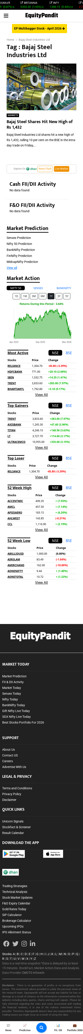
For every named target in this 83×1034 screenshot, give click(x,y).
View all (12, 268)
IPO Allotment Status (16, 932)
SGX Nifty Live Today (16, 716)
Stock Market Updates (17, 897)
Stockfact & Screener (16, 827)
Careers (7, 761)
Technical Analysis (14, 892)
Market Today (11, 688)
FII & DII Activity (13, 682)
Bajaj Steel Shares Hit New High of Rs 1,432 (40, 124)
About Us (8, 749)
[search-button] (41, 1028)
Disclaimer (9, 800)
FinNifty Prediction (19, 256)
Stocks (7, 954)
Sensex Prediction (19, 238)
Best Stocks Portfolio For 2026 (23, 722)
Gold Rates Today (14, 909)
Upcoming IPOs (12, 926)
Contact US (10, 755)
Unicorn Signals (12, 821)
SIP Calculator (12, 915)
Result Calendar (13, 833)
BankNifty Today (13, 705)
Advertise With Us (14, 767)
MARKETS (13, 115)
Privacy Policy (11, 794)
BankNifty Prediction (21, 250)
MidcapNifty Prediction (22, 262)
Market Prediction (14, 676)
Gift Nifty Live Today (16, 711)
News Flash (45, 168)
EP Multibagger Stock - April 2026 (39, 28)
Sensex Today (11, 693)
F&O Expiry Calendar (16, 903)
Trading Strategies (14, 886)
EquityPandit (41, 15)
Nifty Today (10, 699)
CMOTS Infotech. (33, 972)
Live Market (61, 168)
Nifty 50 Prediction (19, 244)
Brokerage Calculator (16, 920)
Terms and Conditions (17, 788)
